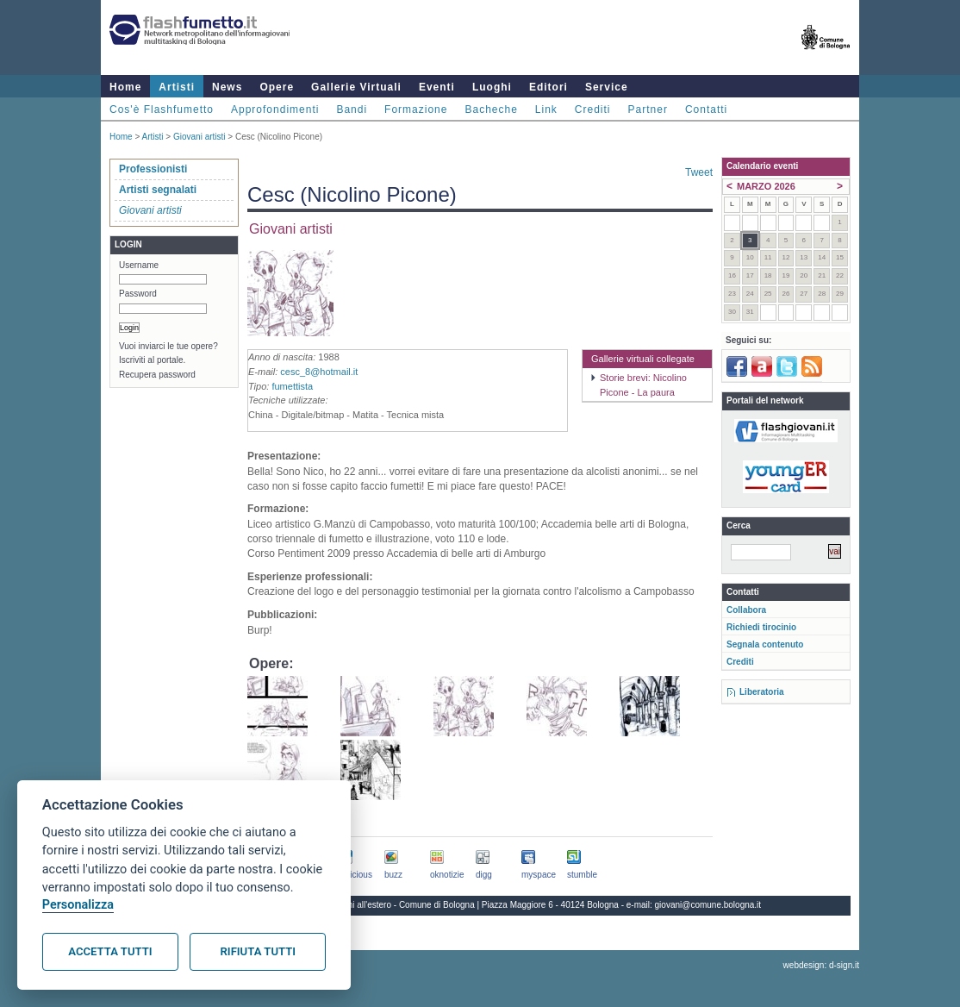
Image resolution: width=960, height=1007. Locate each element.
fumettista (292, 386)
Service (606, 87)
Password (138, 293)
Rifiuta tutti (258, 951)
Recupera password (157, 374)
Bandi (351, 109)
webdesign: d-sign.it (821, 965)
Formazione (415, 109)
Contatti (706, 109)
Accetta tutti (110, 951)
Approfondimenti (275, 109)
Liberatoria (761, 692)
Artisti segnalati (157, 190)
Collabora (746, 610)
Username (139, 265)
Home (125, 87)
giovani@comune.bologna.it (708, 905)
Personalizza (78, 905)
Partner (648, 109)
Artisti (177, 87)
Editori (548, 87)
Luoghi (492, 87)
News (227, 87)
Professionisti (153, 169)
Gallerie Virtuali (356, 87)
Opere (276, 87)
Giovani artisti (199, 136)
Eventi (437, 87)
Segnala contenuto (764, 644)
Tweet (699, 172)
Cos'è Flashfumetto (161, 109)
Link (546, 109)
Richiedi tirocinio (761, 627)
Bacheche (490, 109)
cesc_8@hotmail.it (319, 371)
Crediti (593, 109)
